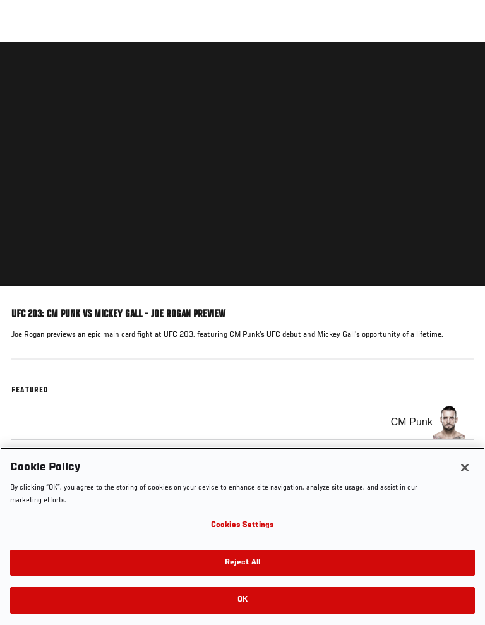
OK (242, 600)
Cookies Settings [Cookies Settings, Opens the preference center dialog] (242, 525)
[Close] (465, 468)
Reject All (242, 563)
